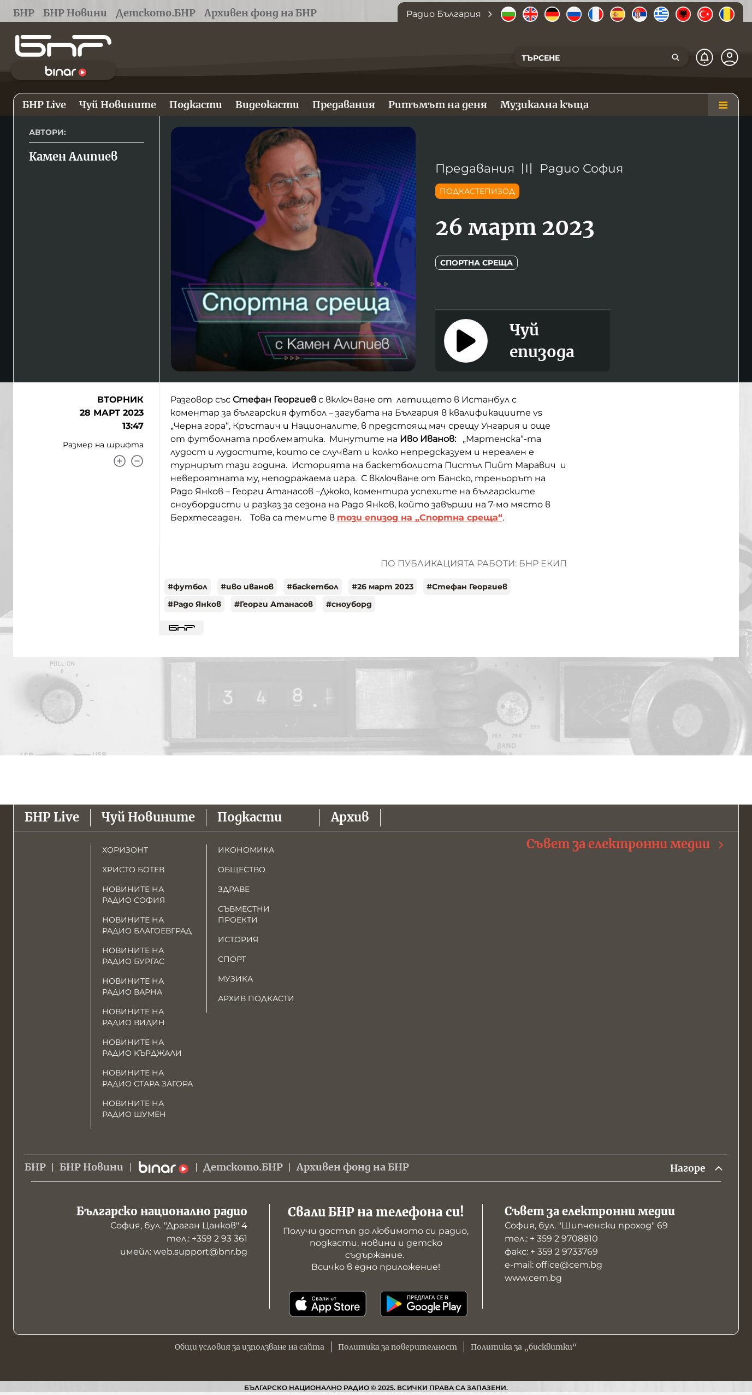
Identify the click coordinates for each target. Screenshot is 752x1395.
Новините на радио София (133, 894)
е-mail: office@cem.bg (553, 1265)
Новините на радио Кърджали (142, 1047)
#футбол (188, 587)
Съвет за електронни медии (625, 844)
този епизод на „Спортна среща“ (419, 517)
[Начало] (63, 46)
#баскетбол (313, 587)
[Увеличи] (119, 461)
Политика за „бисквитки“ (524, 1347)
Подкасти (249, 817)
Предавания (474, 168)
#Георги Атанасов (273, 604)
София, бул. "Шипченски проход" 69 (586, 1226)
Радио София (581, 168)
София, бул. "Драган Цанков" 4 (178, 1226)
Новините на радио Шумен (134, 1108)
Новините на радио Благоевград (147, 925)
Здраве (234, 889)
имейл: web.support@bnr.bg (183, 1252)
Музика (235, 979)
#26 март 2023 (382, 587)
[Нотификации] (704, 57)
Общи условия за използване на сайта (249, 1347)
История (238, 939)
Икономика (246, 850)
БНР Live (52, 817)
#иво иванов (247, 587)
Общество (241, 869)
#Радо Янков (194, 604)
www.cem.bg (533, 1278)
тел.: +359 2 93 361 (207, 1239)
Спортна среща (476, 263)
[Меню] (723, 105)
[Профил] (729, 57)
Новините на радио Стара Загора (147, 1078)
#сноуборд (349, 604)
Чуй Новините (148, 817)
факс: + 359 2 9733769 (551, 1252)
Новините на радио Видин (133, 1017)
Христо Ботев (133, 869)
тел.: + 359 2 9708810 (551, 1239)
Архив (350, 817)
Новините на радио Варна (133, 986)
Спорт (232, 959)
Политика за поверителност (397, 1347)
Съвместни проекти (244, 914)
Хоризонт (125, 850)
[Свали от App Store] (328, 1304)
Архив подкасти (256, 998)
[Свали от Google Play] (424, 1304)
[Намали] (137, 461)
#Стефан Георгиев (467, 587)
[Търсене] (675, 57)
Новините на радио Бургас (133, 955)
